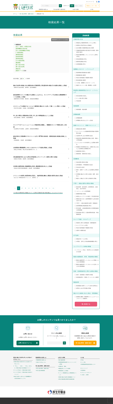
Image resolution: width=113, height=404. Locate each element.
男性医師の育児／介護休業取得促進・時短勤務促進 (87, 213)
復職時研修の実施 (80, 193)
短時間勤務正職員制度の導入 (83, 205)
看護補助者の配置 (80, 75)
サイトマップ (89, 1)
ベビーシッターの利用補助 (82, 191)
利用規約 (83, 370)
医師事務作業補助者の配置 (82, 72)
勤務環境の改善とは (41, 360)
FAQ (82, 360)
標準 (72, 5)
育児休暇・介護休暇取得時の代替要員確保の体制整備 (87, 209)
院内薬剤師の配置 (80, 80)
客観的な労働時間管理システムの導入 (85, 42)
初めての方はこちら (41, 362)
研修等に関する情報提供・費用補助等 (85, 222)
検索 (60, 5)
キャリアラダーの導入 (81, 225)
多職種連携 (78, 118)
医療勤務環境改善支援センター (88, 364)
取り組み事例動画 (41, 370)
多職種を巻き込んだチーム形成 (84, 120)
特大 (81, 5)
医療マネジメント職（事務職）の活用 (85, 85)
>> (53, 188)
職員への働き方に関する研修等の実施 (85, 178)
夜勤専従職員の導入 (81, 61)
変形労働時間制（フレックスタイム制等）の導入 (87, 55)
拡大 (76, 5)
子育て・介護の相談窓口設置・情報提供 (86, 203)
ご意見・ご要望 (85, 374)
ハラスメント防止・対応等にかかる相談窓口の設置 (87, 250)
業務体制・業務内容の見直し (83, 153)
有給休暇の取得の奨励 (81, 162)
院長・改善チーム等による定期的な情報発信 (87, 170)
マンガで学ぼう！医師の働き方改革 (22, 370)
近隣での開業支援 (80, 230)
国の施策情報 (62, 360)
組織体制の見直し (80, 151)
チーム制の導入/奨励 (81, 98)
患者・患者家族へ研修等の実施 (84, 274)
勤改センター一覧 (92, 5)
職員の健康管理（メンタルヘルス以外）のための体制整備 (87, 265)
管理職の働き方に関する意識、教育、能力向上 (87, 174)
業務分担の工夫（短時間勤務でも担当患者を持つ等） (87, 199)
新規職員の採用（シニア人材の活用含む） (87, 285)
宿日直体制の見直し (81, 95)
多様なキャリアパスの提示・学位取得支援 (87, 196)
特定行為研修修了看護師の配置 (84, 77)
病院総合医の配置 (80, 129)
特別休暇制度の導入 (81, 59)
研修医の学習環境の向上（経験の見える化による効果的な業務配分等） (87, 147)
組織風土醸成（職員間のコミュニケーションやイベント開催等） (87, 297)
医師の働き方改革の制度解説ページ (67, 377)
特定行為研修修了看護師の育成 (84, 227)
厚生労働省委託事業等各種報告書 (66, 379)
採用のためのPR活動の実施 (83, 288)
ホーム (15, 13)
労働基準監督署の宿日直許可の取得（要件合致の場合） (87, 51)
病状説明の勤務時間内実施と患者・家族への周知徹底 (87, 139)
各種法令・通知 (62, 366)
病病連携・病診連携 (81, 109)
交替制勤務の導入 (80, 64)
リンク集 (83, 362)
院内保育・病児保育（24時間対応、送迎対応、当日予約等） (86, 187)
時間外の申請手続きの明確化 (83, 45)
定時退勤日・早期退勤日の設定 (84, 164)
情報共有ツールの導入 (81, 239)
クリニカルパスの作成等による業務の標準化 (87, 143)
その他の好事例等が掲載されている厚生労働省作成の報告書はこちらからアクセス (38, 192)
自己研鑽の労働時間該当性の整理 (84, 48)
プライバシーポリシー (86, 372)
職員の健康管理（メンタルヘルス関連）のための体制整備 (87, 261)
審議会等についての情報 (64, 368)
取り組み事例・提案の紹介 (27, 13)
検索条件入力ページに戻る (60, 39)
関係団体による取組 (63, 370)
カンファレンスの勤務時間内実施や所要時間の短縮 (87, 132)
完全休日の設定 (80, 167)
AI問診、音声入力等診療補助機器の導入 (86, 241)
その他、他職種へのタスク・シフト (85, 82)
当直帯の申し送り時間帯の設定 (84, 135)
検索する (86, 304)
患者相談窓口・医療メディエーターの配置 (87, 277)
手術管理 (78, 101)
